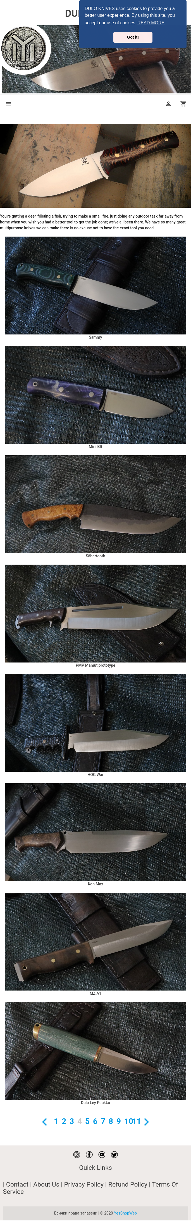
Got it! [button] (133, 37)
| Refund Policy (127, 1184)
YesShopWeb (125, 1213)
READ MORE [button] (150, 22)
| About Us (45, 1184)
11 (134, 1121)
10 (126, 1121)
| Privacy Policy (83, 1184)
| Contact (16, 1184)
